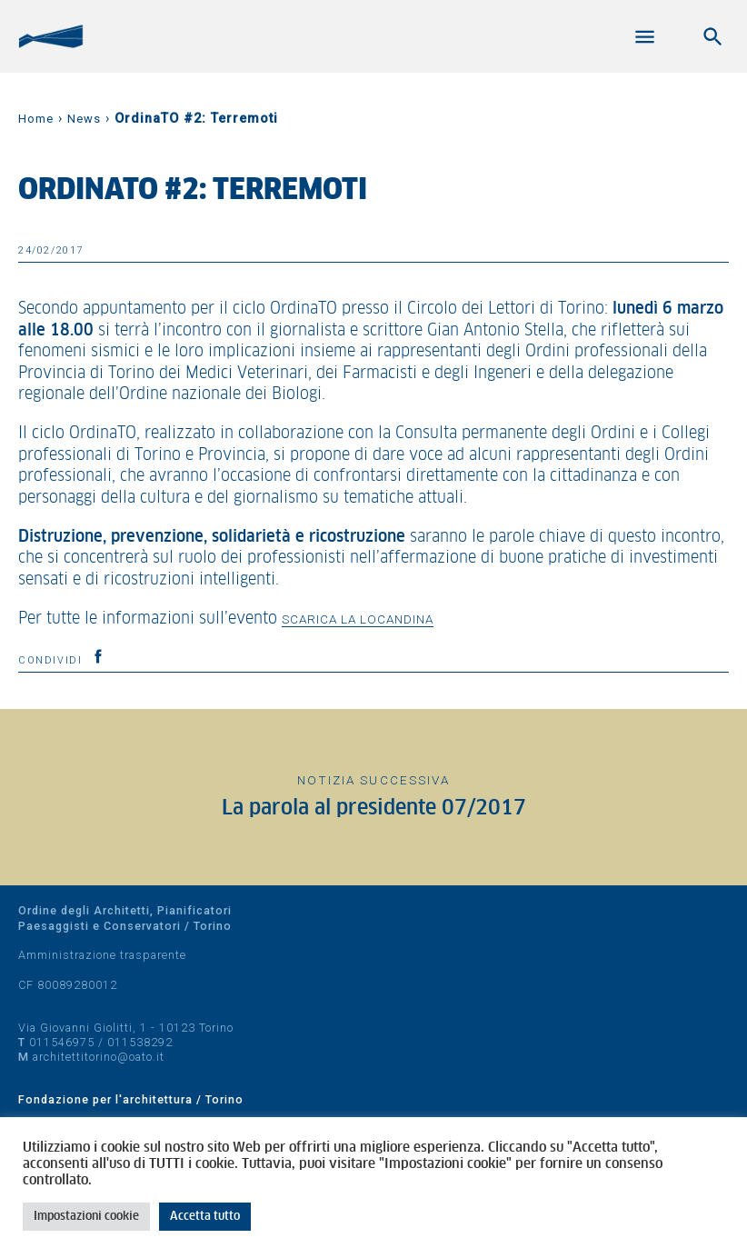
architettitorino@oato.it (98, 1056)
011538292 (140, 1042)
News (84, 118)
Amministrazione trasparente (102, 955)
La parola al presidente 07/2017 (374, 808)
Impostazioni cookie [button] (86, 1217)
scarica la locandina (357, 619)
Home (36, 118)
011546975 (62, 1042)
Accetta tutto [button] (205, 1217)
